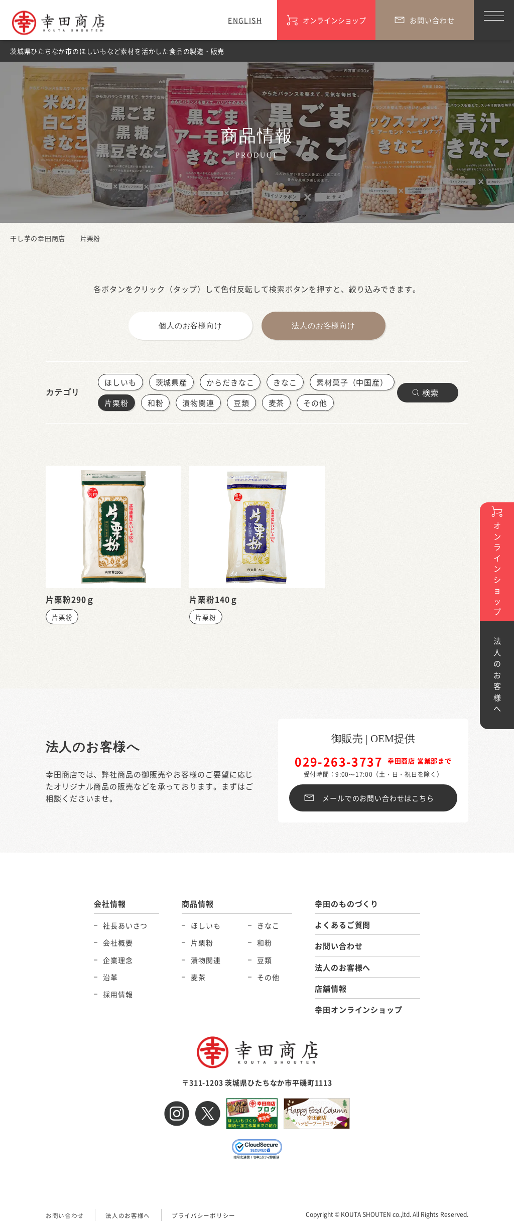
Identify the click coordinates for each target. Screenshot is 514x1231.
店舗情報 (331, 988)
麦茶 (277, 402)
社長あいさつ (125, 926)
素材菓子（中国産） (352, 382)
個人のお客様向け (190, 326)
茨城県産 (172, 382)
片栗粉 (116, 402)
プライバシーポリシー (203, 1215)
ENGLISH (245, 20)
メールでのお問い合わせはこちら (378, 798)
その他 (315, 402)
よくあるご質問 (342, 925)
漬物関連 (198, 402)
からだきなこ (230, 382)
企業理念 (118, 960)
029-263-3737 (338, 761)
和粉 (156, 402)
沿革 (110, 977)
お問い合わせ (338, 946)
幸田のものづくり (346, 904)
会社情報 (110, 904)
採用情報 (118, 994)
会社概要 (118, 943)
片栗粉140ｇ (213, 599)
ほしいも (120, 382)
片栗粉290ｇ (70, 599)
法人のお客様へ (95, 747)
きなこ (285, 382)
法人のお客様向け (323, 326)
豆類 (241, 402)
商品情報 (198, 904)
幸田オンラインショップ (359, 1009)
